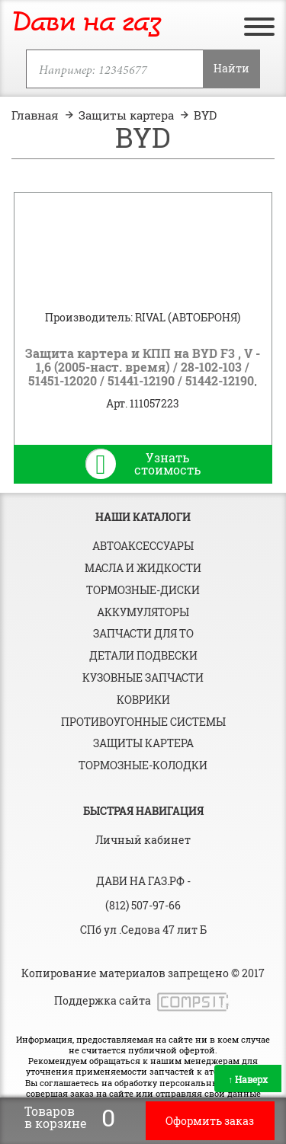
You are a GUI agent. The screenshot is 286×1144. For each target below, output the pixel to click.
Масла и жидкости (143, 568)
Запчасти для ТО (143, 633)
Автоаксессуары (143, 545)
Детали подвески (143, 655)
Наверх (248, 1079)
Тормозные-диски (143, 590)
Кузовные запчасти (143, 677)
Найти (231, 68)
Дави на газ (86, 23)
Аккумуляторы (143, 612)
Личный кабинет (143, 839)
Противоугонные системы (143, 721)
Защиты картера (143, 743)
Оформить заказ (209, 1121)
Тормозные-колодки (143, 765)
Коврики (143, 699)
